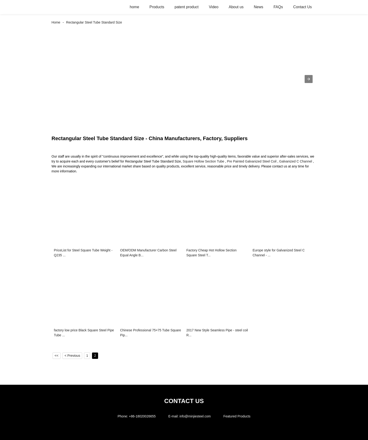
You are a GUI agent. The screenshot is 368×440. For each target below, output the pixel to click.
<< (56, 355)
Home (56, 22)
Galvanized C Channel (295, 161)
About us (236, 7)
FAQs (278, 7)
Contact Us (302, 7)
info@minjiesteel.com (195, 416)
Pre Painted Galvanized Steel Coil (251, 161)
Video (213, 7)
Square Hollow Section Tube (203, 161)
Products (157, 7)
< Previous (72, 355)
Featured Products (236, 416)
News (258, 7)
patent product (187, 7)
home (134, 7)
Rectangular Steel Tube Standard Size (94, 22)
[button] (309, 79)
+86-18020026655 (142, 416)
